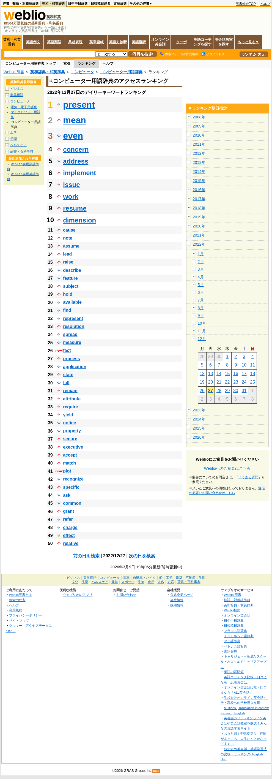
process (71, 358)
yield (68, 414)
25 (252, 382)
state (68, 374)
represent (73, 318)
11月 (202, 331)
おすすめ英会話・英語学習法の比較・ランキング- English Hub (244, 754)
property (72, 430)
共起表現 (75, 42)
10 (244, 365)
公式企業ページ (181, 594)
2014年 (199, 171)
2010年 (199, 135)
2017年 (199, 199)
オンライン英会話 (160, 41)
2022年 (199, 244)
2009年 (199, 126)
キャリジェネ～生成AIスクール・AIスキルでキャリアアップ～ (243, 661)
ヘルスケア (18, 145)
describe (72, 270)
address (75, 161)
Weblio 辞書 (14, 72)
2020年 (199, 226)
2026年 (199, 437)
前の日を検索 (86, 555)
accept (70, 455)
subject (70, 286)
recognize (73, 479)
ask (66, 495)
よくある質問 (248, 477)
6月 (201, 292)
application (74, 366)
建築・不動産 (186, 577)
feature (70, 278)
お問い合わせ (126, 594)
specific (71, 487)
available (72, 302)
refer (68, 519)
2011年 (199, 144)
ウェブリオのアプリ (77, 594)
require (70, 407)
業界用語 (16, 95)
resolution (73, 326)
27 (210, 390)
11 (252, 365)
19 (202, 382)
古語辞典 (120, 3)
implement (79, 173)
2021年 (199, 235)
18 (252, 373)
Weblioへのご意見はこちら (227, 468)
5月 (201, 285)
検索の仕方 (17, 600)
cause (69, 230)
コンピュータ (82, 72)
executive (73, 447)
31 (244, 390)
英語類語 (54, 42)
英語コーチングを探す (202, 41)
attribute (72, 399)
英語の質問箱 (234, 672)
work (70, 196)
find (67, 310)
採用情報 (176, 605)
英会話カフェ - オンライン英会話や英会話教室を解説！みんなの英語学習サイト (244, 723)
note (67, 238)
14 (218, 373)
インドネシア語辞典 (239, 636)
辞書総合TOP (246, 4)
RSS (156, 770)
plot (67, 471)
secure (70, 438)
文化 (75, 581)
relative (70, 543)
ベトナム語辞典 (235, 646)
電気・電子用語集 (24, 107)
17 (244, 373)
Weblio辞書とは (20, 594)
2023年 (199, 410)
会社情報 (176, 600)
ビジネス (16, 89)
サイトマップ (19, 620)
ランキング (86, 63)
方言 (170, 581)
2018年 (199, 208)
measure (72, 342)
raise (68, 262)
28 (218, 390)
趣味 (114, 581)
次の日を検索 (142, 555)
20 (210, 382)
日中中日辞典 (78, 3)
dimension (79, 220)
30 (235, 390)
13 (210, 373)
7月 (201, 300)
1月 (201, 254)
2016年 (199, 190)
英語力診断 (118, 42)
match (69, 463)
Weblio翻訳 (232, 610)
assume (71, 246)
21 (218, 382)
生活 (85, 581)
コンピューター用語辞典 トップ (30, 63)
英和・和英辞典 (53, 3)
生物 (141, 581)
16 (235, 373)
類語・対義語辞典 (25, 3)
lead (67, 254)
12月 (202, 338)
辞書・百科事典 (21, 151)
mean (74, 120)
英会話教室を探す (224, 41)
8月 (201, 308)
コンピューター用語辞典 (121, 72)
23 (235, 382)
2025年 (199, 428)
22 (227, 382)
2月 (201, 261)
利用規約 (15, 610)
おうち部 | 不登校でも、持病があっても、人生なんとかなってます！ (244, 738)
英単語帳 (96, 42)
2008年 (199, 117)
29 (227, 390)
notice (69, 422)
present (79, 105)
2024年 (199, 419)
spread (70, 334)
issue (71, 184)
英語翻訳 (139, 42)
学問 (13, 139)
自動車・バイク (144, 577)
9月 (201, 315)
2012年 (199, 153)
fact (67, 350)
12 (202, 373)
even (73, 136)
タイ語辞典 (232, 641)
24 (244, 382)
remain (70, 390)
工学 (13, 132)
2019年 (199, 217)
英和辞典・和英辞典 (47, 72)
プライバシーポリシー (25, 615)
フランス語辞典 (235, 631)
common (72, 503)
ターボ (181, 42)
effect (69, 535)
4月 (201, 277)
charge (70, 527)
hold (67, 294)
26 (202, 390)
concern (76, 149)
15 (227, 373)
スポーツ (127, 581)
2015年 (199, 180)
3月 (201, 269)
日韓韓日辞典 (101, 3)
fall (66, 382)
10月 (202, 323)
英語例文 (33, 42)
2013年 (199, 162)
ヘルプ (265, 4)
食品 (151, 581)
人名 (161, 581)
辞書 (6, 3)
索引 (66, 63)
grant (68, 511)
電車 (126, 577)
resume (74, 208)
